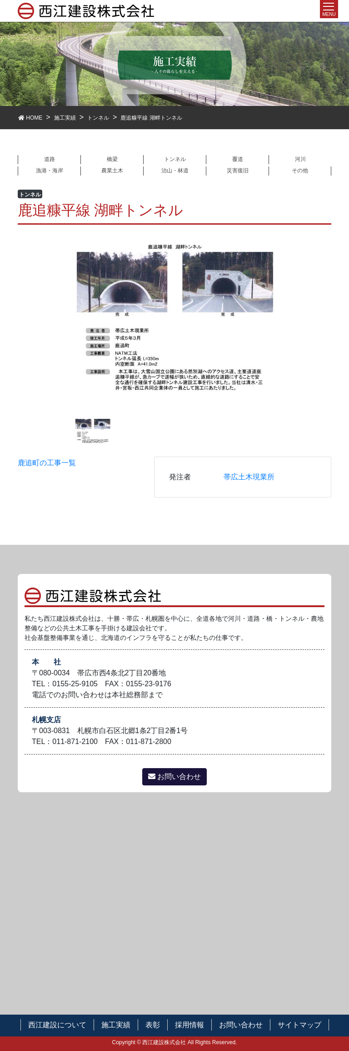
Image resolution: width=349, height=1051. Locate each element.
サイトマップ (299, 1025)
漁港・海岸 (49, 170)
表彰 (152, 1025)
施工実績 (115, 1025)
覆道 (237, 159)
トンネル (175, 159)
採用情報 (189, 1025)
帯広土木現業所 (249, 477)
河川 (300, 159)
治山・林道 (175, 170)
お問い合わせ (174, 776)
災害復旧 (238, 170)
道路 (49, 159)
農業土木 (112, 170)
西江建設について (57, 1025)
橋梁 (112, 159)
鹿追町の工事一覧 (47, 463)
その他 (300, 170)
